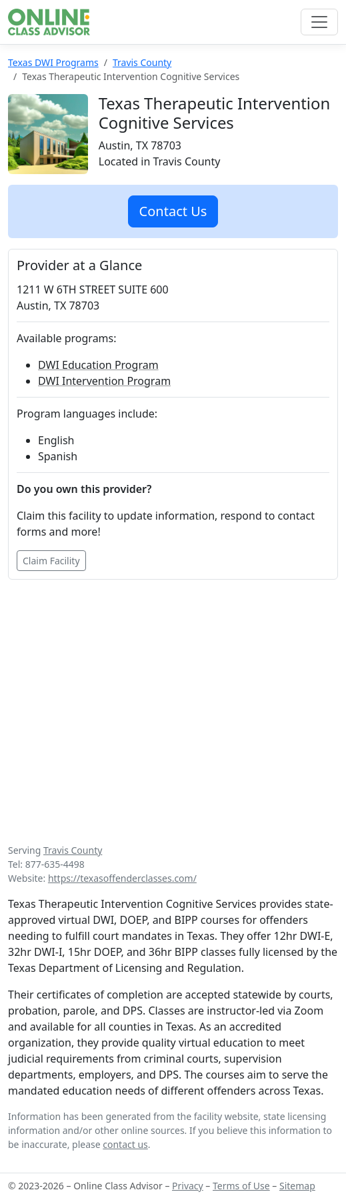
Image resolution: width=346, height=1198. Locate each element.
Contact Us (173, 211)
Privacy (187, 1185)
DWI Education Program (98, 365)
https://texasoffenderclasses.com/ (122, 878)
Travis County (142, 62)
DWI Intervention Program (104, 381)
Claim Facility (51, 560)
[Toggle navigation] (319, 22)
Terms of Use (241, 1185)
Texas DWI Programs (53, 62)
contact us (125, 1144)
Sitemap (297, 1185)
